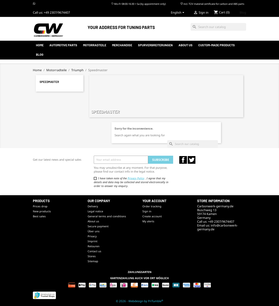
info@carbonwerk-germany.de (217, 227)
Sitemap (93, 261)
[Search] (218, 27)
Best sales (39, 216)
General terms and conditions (107, 216)
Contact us (94, 251)
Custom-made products (216, 45)
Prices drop (40, 206)
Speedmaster (49, 82)
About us (186, 45)
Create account (152, 216)
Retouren (94, 246)
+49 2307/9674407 (57, 12)
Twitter (191, 160)
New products (42, 211)
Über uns (94, 231)
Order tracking (151, 206)
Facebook (183, 160)
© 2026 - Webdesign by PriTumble (139, 301)
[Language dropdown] (178, 13)
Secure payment (98, 226)
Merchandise (122, 45)
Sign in (146, 211)
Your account (154, 201)
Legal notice (95, 211)
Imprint (92, 241)
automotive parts (63, 45)
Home (40, 45)
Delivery (93, 206)
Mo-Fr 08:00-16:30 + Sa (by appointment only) (138, 4)
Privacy (92, 236)
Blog (243, 12)
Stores (92, 256)
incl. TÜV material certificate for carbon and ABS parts (212, 4)
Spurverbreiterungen (155, 45)
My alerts (148, 221)
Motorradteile (94, 45)
